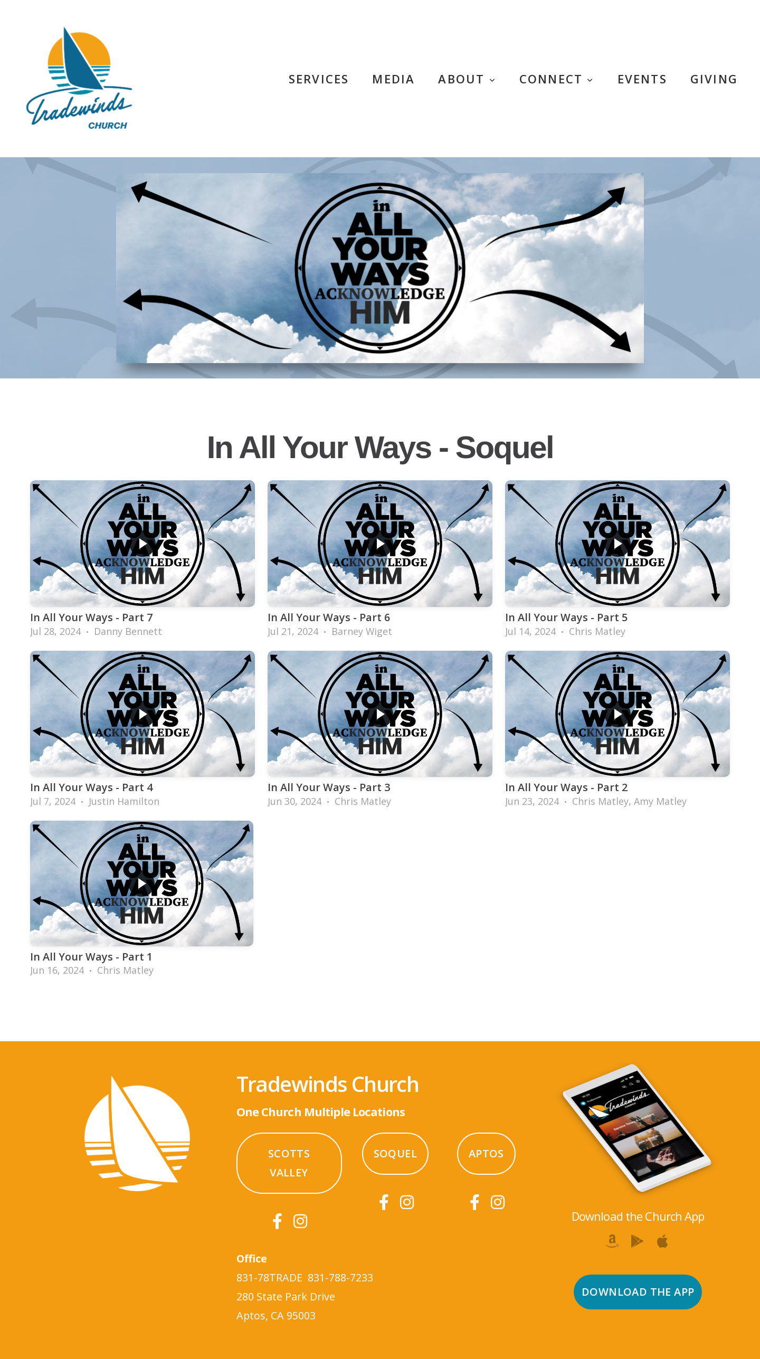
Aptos (486, 1153)
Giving (714, 79)
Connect (556, 79)
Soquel (395, 1153)
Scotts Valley (289, 1163)
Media (393, 79)
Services (319, 79)
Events (642, 79)
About (467, 79)
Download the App (638, 1292)
